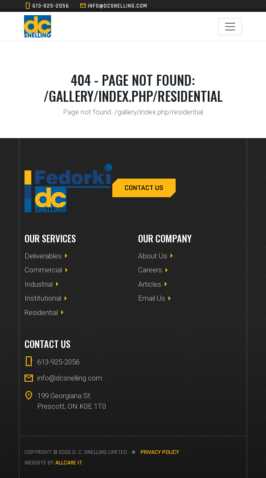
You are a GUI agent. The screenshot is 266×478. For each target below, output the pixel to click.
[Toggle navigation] (230, 26)
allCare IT (68, 463)
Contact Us (144, 188)
